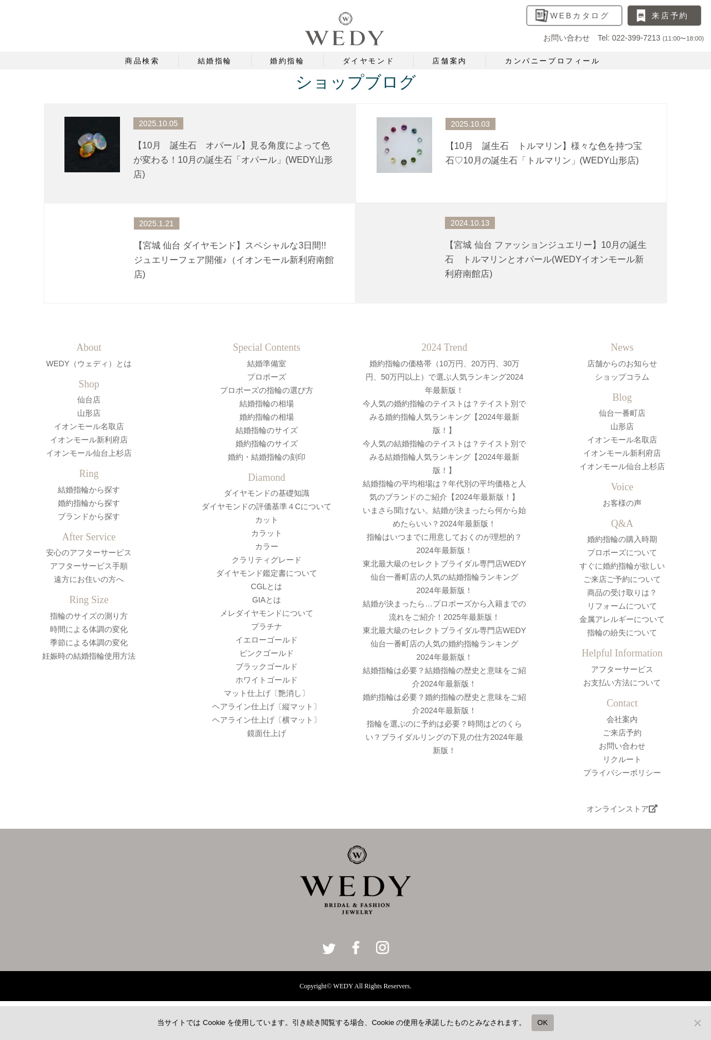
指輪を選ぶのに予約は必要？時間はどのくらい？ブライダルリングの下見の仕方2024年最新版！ (444, 737)
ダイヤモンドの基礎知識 (266, 493)
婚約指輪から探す (89, 503)
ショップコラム (622, 376)
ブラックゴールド (267, 666)
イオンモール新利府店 (89, 439)
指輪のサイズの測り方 (89, 615)
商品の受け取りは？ (622, 592)
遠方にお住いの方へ (89, 579)
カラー (266, 546)
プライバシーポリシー (622, 772)
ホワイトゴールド (267, 679)
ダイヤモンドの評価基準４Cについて (267, 506)
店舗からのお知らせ (622, 363)
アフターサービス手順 (89, 565)
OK (542, 1022)
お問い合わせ (622, 746)
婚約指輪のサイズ (267, 443)
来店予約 (670, 15)
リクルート (622, 759)
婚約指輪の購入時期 (622, 539)
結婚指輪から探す (89, 489)
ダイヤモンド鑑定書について (266, 573)
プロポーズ (266, 376)
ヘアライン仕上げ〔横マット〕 (266, 719)
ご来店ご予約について (622, 579)
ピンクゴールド (266, 653)
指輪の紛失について (622, 632)
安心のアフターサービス (89, 552)
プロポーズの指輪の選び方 (266, 390)
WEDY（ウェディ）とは (89, 363)
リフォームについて (622, 605)
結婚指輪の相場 (266, 403)
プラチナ (266, 626)
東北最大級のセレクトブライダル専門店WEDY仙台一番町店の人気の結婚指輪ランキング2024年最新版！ (444, 577)
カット (266, 519)
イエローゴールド (267, 639)
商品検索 (142, 61)
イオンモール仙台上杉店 (89, 453)
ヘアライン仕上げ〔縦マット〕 (266, 706)
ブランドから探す (89, 516)
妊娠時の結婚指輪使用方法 (89, 655)
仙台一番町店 (622, 413)
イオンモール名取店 (89, 426)
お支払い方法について (622, 682)
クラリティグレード (267, 559)
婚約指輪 (287, 61)
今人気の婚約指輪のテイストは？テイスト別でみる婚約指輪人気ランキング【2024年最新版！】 (444, 417)
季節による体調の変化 (89, 642)
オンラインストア (622, 808)
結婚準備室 (266, 363)
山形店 (89, 413)
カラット (266, 533)
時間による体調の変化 (89, 629)
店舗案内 (449, 61)
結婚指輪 (215, 61)
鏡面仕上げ (266, 733)
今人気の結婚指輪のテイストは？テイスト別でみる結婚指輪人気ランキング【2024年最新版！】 (444, 457)
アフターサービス (622, 669)
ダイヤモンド (369, 61)
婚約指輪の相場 (266, 416)
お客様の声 (622, 503)
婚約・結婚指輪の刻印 (267, 456)
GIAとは (266, 599)
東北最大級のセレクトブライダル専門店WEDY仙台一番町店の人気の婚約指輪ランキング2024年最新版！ (444, 643)
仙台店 (89, 399)
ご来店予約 (622, 732)
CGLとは (267, 586)
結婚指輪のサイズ (267, 430)
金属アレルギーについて (622, 619)
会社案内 (622, 719)
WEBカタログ (580, 15)
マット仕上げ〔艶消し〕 (266, 693)
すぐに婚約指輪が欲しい (622, 565)
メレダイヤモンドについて (266, 613)
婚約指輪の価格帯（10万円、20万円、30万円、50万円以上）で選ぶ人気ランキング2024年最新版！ (444, 377)
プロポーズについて (622, 552)
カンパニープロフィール (552, 61)
